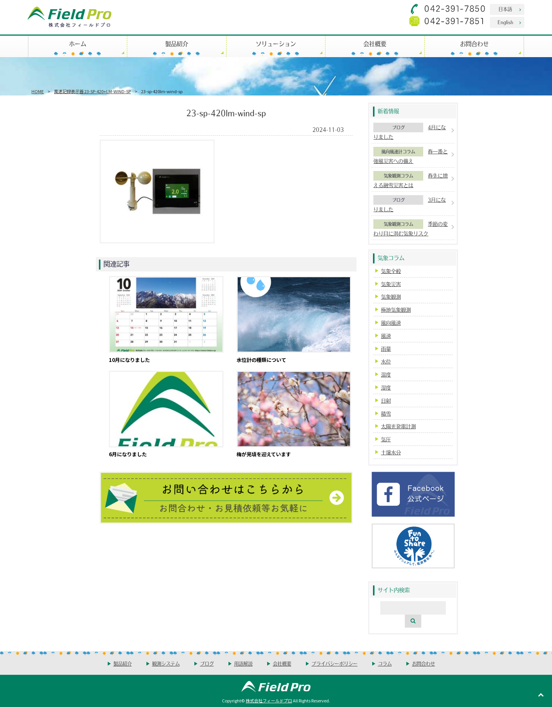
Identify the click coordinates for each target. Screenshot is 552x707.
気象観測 (391, 296)
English (505, 22)
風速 (386, 335)
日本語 (505, 9)
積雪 (386, 413)
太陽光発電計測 (398, 426)
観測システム (166, 663)
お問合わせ (474, 43)
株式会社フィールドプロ (269, 700)
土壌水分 (391, 452)
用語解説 (243, 663)
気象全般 (391, 271)
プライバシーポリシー (335, 663)
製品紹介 (176, 43)
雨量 (386, 348)
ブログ (398, 127)
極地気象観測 (396, 309)
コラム (385, 663)
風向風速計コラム (398, 151)
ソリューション (276, 43)
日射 (386, 400)
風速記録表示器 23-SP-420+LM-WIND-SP (92, 91)
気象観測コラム (398, 175)
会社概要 (374, 43)
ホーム (77, 43)
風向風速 (391, 322)
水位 (386, 361)
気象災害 (391, 284)
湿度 (386, 387)
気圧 (386, 439)
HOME (37, 91)
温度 (386, 374)
